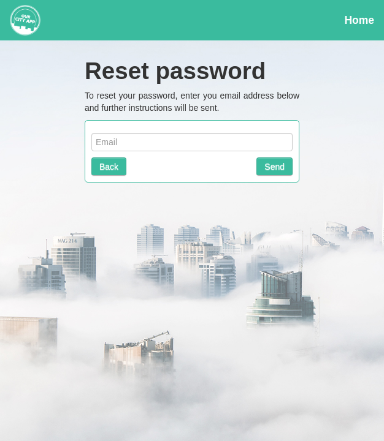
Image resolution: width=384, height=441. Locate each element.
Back (108, 167)
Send (274, 167)
